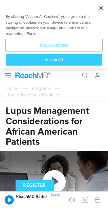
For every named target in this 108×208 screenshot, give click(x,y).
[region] (54, 174)
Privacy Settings (54, 184)
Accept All (54, 199)
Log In (97, 6)
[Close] (101, 147)
